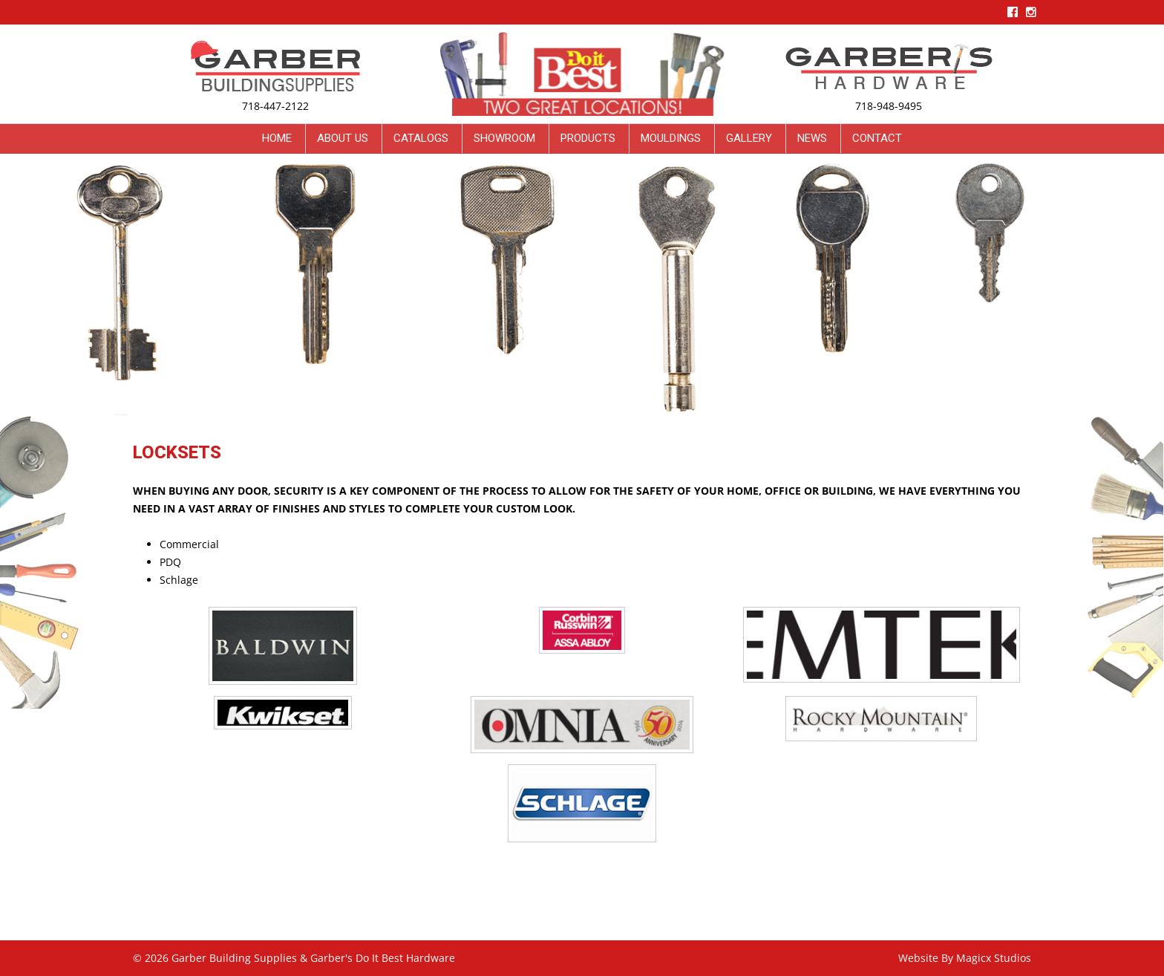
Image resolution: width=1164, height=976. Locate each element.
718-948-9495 (888, 106)
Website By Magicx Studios (964, 958)
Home (277, 138)
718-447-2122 (275, 106)
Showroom (504, 138)
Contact (877, 138)
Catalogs (420, 138)
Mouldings (671, 138)
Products (587, 138)
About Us (342, 138)
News (812, 138)
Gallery (749, 138)
